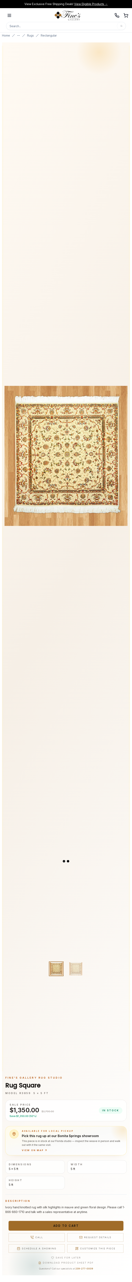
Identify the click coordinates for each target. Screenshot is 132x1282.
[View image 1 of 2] (56, 968)
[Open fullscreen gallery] (66, 456)
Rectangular (49, 35)
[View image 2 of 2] (75, 968)
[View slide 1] (64, 861)
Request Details (95, 1237)
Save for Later (66, 1257)
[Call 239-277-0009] (117, 15)
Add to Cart (66, 1225)
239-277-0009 (84, 1268)
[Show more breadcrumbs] (18, 35)
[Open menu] (9, 15)
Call (36, 1237)
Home (6, 35)
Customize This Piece (95, 1248)
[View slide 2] (68, 861)
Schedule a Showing (36, 1248)
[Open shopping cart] (126, 15)
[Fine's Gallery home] (67, 15)
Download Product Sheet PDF (66, 1262)
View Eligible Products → (91, 4)
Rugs (30, 35)
